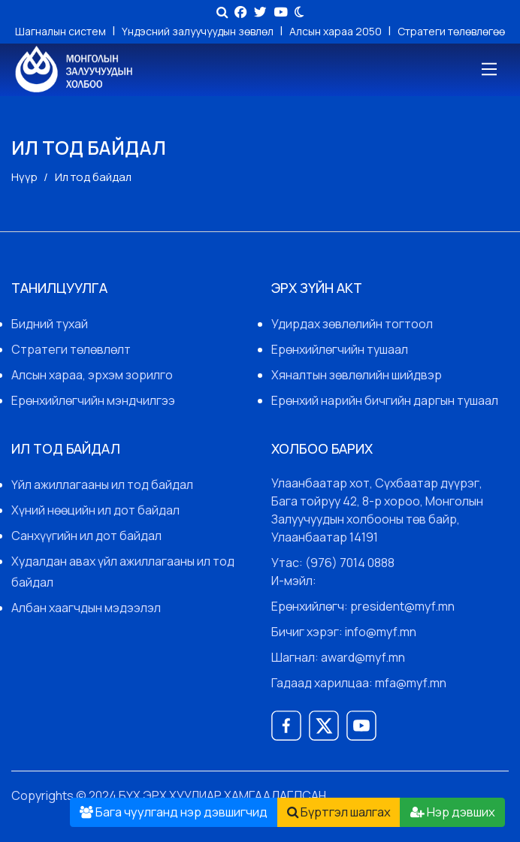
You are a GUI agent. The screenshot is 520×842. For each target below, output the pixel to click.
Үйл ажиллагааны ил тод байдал (102, 484)
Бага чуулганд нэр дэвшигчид (174, 811)
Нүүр (24, 177)
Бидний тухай (49, 323)
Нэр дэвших (452, 811)
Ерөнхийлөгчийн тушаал (339, 349)
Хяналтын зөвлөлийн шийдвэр (356, 375)
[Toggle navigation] (488, 69)
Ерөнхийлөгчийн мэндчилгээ (93, 400)
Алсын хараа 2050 (336, 31)
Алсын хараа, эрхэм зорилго (92, 375)
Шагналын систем (61, 31)
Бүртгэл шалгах (339, 811)
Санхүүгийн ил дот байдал (86, 535)
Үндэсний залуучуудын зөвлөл (199, 31)
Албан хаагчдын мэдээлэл (86, 607)
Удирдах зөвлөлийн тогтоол (352, 323)
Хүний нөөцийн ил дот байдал (95, 510)
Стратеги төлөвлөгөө (451, 31)
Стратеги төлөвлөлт (71, 349)
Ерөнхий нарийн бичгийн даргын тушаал (384, 400)
